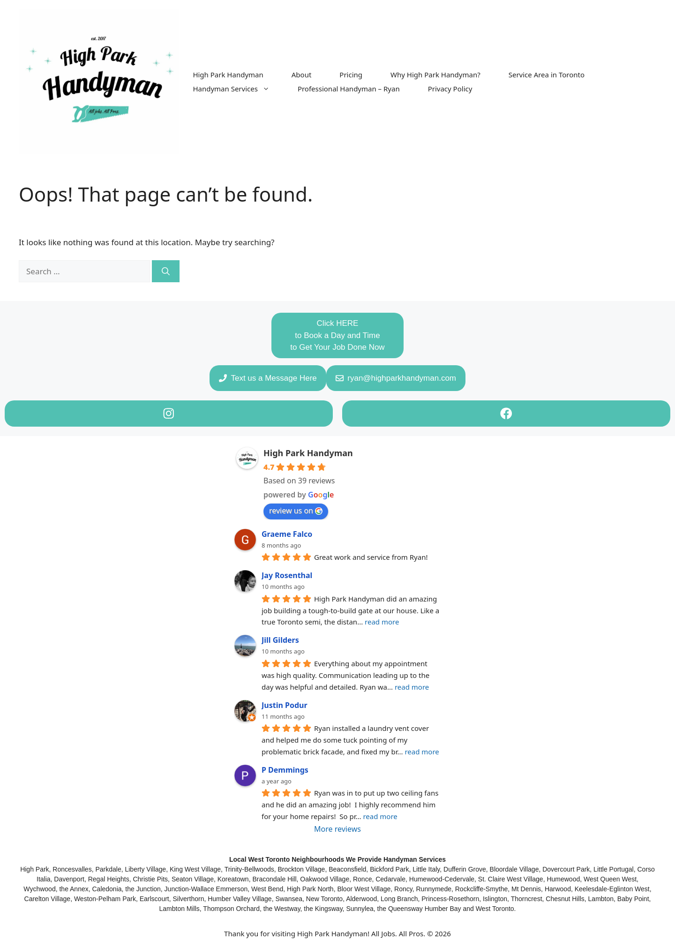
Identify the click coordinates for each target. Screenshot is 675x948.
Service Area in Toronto (547, 74)
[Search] (166, 271)
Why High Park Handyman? (435, 74)
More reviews (337, 829)
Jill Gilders (280, 640)
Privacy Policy (450, 88)
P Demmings (285, 770)
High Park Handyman (228, 74)
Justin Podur (285, 705)
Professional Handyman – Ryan (349, 88)
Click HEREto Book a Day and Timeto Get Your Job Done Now (337, 335)
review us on (295, 510)
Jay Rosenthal (287, 575)
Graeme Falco (287, 534)
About (302, 74)
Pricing (350, 74)
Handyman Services (238, 89)
